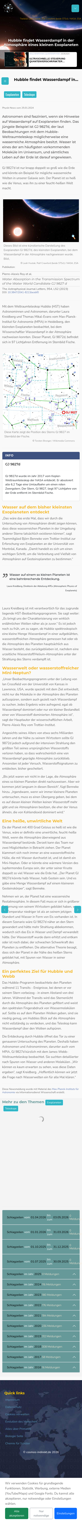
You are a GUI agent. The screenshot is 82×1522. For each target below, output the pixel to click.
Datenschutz (13, 1407)
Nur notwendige (41, 1513)
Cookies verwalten (17, 1414)
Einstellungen (66, 1513)
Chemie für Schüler (17, 1443)
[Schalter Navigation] (75, 8)
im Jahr (33, 1274)
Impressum (12, 1400)
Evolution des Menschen (21, 1422)
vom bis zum (43, 1217)
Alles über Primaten (18, 1429)
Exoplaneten (12, 94)
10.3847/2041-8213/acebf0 (23, 292)
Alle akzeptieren (16, 1513)
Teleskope (29, 94)
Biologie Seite (14, 1436)
